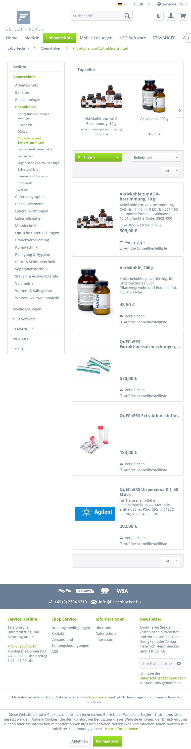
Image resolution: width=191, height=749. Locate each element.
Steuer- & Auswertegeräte (36, 276)
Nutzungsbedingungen (70, 627)
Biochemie (25, 125)
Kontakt (57, 633)
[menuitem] (102, 16)
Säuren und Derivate (33, 176)
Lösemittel (25, 156)
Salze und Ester (29, 169)
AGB (54, 651)
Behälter (22, 92)
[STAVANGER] (164, 38)
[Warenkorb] (183, 16)
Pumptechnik (26, 247)
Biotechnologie (27, 99)
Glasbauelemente (30, 203)
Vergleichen (132, 242)
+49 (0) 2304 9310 (21, 646)
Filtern (86, 157)
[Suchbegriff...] (102, 16)
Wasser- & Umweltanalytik (37, 297)
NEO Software (24, 319)
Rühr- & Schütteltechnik (35, 261)
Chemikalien (26, 106)
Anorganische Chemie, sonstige (34, 116)
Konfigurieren (107, 741)
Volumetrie (24, 283)
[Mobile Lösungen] (96, 38)
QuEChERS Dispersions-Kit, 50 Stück (149, 492)
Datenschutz (106, 633)
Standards (25, 183)
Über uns (103, 627)
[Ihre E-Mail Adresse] (157, 663)
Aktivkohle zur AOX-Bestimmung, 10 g (101, 121)
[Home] (11, 38)
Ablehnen (79, 741)
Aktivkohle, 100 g (154, 118)
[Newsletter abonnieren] (179, 663)
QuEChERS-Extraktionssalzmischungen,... (150, 344)
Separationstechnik (31, 269)
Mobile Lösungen (27, 309)
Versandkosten (97, 697)
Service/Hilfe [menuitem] (170, 4)
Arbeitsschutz (26, 85)
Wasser (23, 189)
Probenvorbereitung (32, 240)
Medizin (19, 66)
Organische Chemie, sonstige (38, 163)
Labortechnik (24, 76)
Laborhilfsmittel (28, 218)
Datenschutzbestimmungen (163, 678)
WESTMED (21, 339)
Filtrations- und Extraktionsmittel (31, 140)
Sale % (18, 349)
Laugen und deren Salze (35, 149)
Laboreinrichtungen (31, 211)
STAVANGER (23, 329)
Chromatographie (30, 196)
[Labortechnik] (59, 38)
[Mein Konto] (171, 16)
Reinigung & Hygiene (32, 254)
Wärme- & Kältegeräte (33, 290)
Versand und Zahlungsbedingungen (70, 642)
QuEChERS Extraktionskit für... (150, 415)
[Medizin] (32, 38)
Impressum (105, 639)
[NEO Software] (132, 38)
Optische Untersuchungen (37, 232)
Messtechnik (25, 225)
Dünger (23, 131)
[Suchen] (127, 16)
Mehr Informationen (121, 728)
